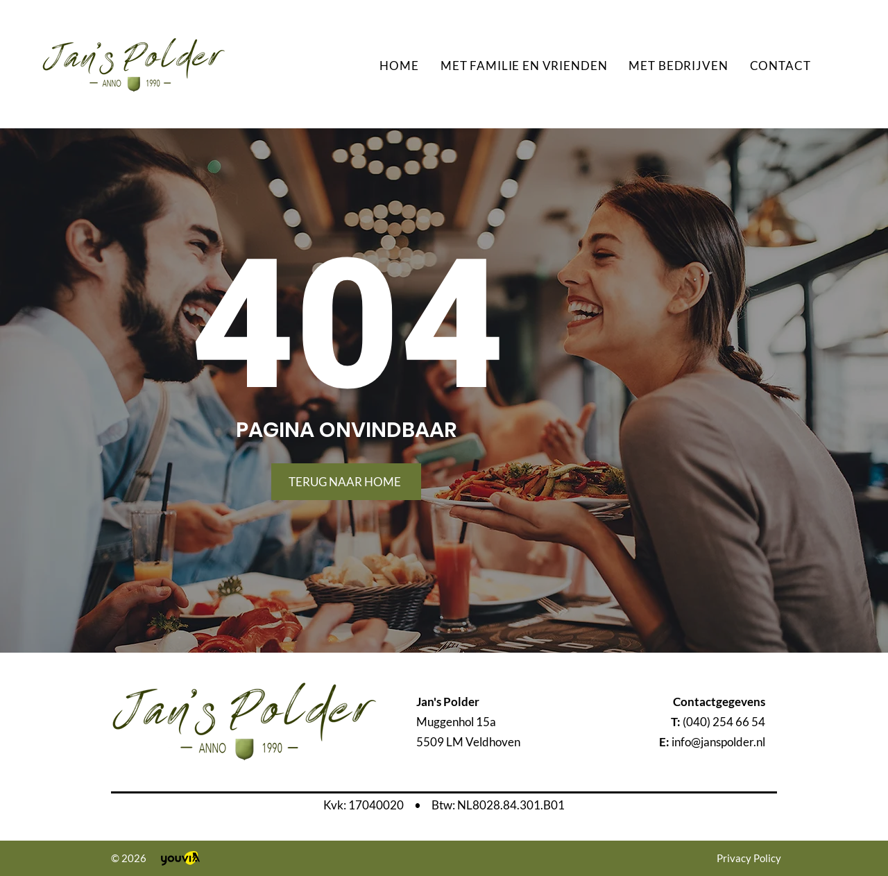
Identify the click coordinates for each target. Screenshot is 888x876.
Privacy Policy (749, 858)
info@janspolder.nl (718, 742)
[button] (523, 65)
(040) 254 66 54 (724, 721)
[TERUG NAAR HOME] (346, 481)
